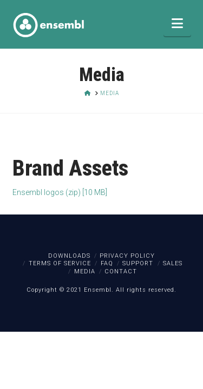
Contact (120, 271)
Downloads (69, 255)
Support (137, 263)
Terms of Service (60, 263)
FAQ (107, 263)
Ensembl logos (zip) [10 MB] (59, 192)
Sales (172, 263)
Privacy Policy (127, 255)
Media (84, 271)
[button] (177, 23)
